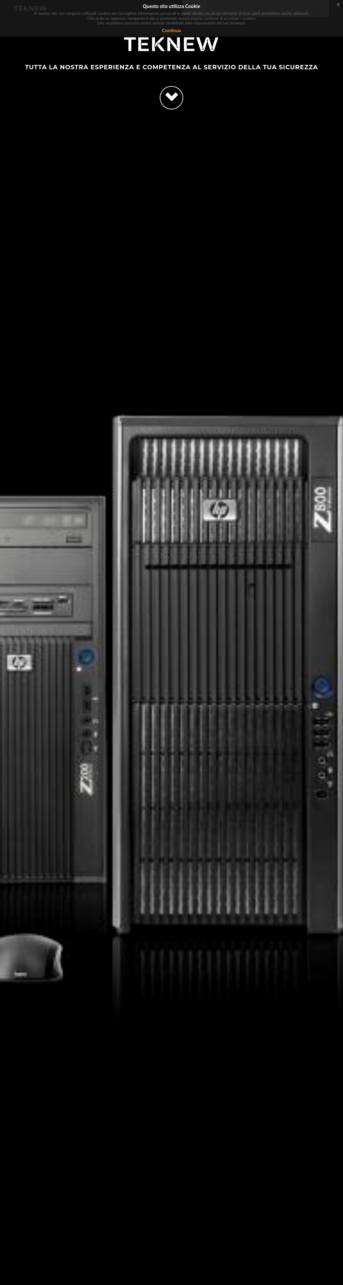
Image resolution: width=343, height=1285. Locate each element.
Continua (171, 30)
